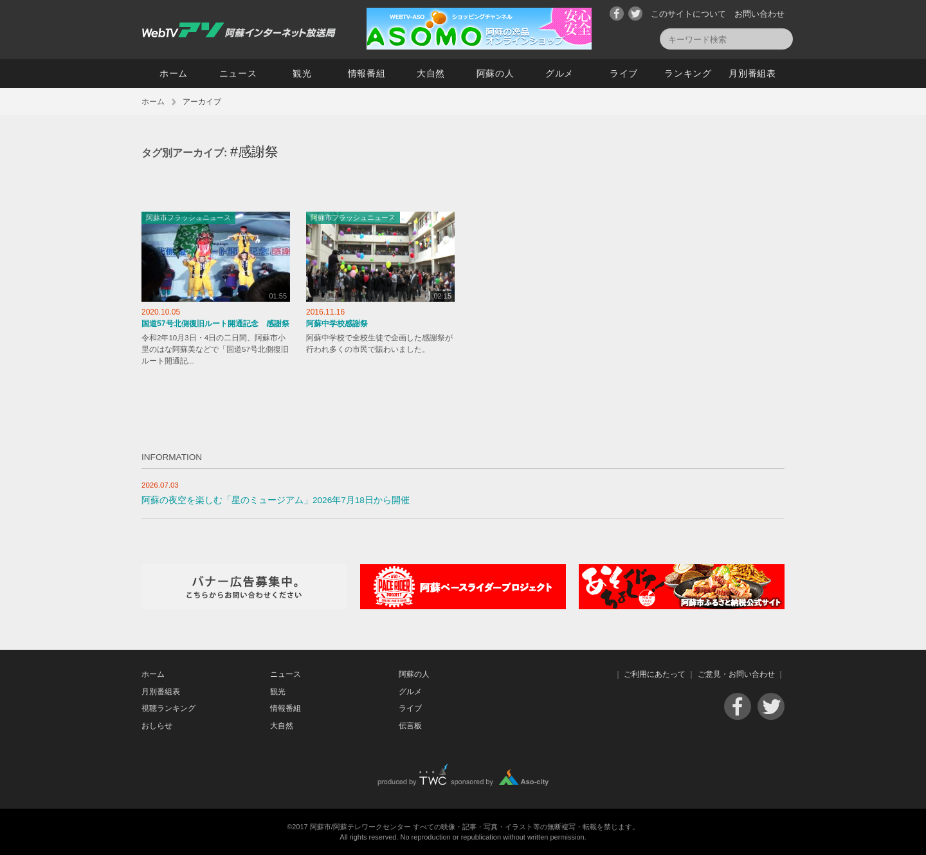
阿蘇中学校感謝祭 (337, 323)
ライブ (624, 73)
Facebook (617, 13)
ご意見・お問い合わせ (736, 674)
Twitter (635, 13)
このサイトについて (688, 14)
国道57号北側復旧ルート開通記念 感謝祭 (215, 323)
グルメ (559, 73)
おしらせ (156, 725)
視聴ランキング (168, 708)
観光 (302, 73)
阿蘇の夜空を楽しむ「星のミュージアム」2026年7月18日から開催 (275, 500)
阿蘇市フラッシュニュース (188, 217)
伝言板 (410, 725)
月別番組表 (752, 73)
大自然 (431, 73)
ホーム (173, 73)
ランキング (688, 73)
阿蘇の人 (495, 73)
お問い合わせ (759, 14)
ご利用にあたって (654, 674)
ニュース (238, 73)
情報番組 (367, 73)
